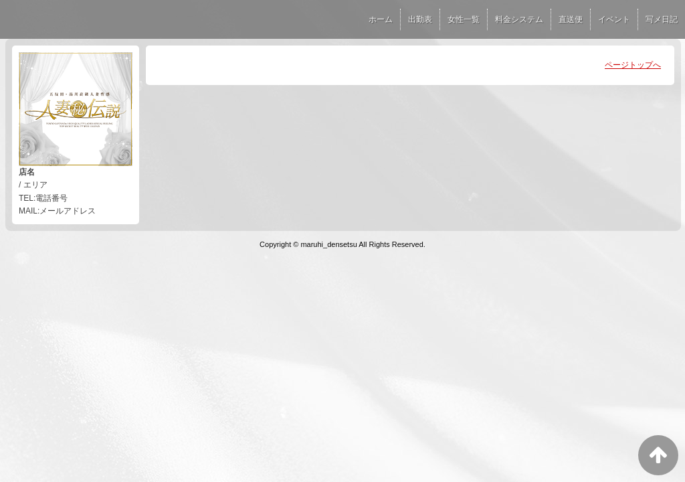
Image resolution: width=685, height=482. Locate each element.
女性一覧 (464, 19)
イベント (614, 19)
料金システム (519, 19)
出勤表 (420, 19)
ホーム (381, 19)
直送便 (571, 19)
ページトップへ (633, 65)
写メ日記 (662, 19)
